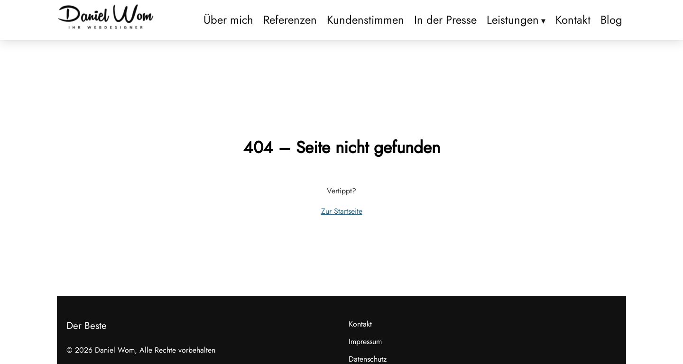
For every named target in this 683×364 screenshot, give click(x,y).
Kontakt (573, 19)
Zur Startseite (341, 211)
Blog (611, 19)
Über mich (228, 19)
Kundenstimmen (365, 19)
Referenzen (290, 19)
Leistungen (513, 19)
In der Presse (445, 19)
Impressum (365, 341)
